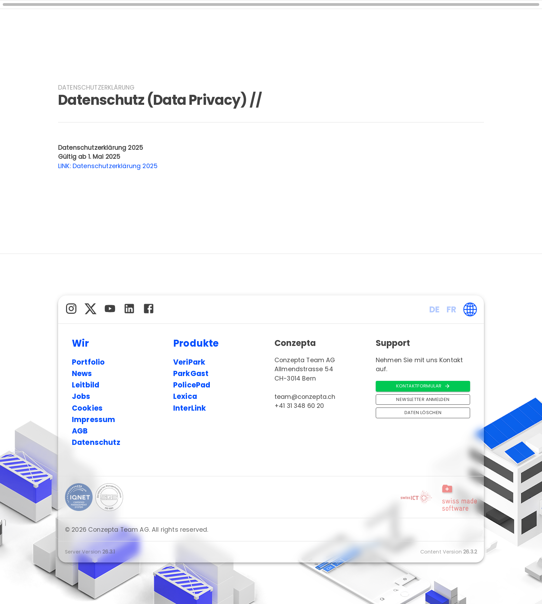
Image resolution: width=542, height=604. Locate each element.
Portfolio (88, 362)
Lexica (185, 396)
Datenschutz (96, 442)
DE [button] (434, 309)
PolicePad (191, 385)
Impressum (93, 419)
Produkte (196, 343)
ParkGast (190, 373)
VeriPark (189, 362)
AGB (79, 431)
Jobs (81, 396)
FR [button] (451, 309)
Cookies (87, 408)
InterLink (189, 408)
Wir (80, 343)
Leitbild (85, 385)
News (82, 373)
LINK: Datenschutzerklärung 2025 (108, 166)
